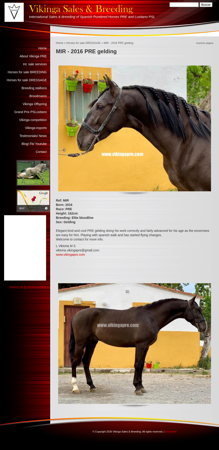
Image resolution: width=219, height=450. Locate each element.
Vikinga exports (36, 128)
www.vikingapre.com (70, 254)
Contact (41, 152)
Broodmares (38, 96)
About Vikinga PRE (33, 56)
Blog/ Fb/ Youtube (34, 144)
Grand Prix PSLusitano (30, 112)
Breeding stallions (34, 88)
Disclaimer (171, 431)
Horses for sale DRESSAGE (83, 43)
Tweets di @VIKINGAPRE (27, 287)
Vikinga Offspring (35, 104)
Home (59, 43)
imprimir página (204, 43)
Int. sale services (35, 64)
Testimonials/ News (33, 136)
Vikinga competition (33, 120)
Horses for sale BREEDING (27, 72)
